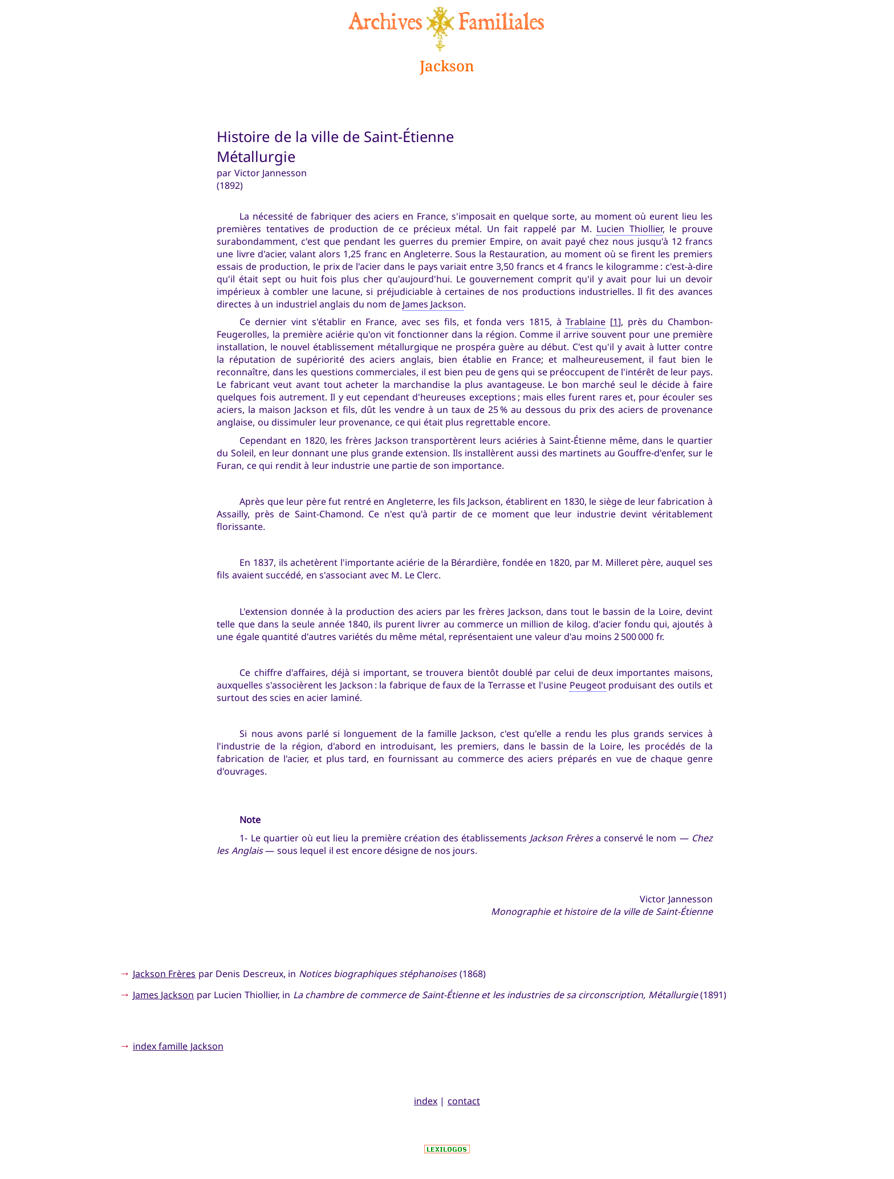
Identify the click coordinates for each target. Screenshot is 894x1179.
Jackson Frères (164, 973)
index (425, 1101)
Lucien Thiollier (629, 228)
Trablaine (586, 321)
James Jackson (433, 304)
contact (464, 1101)
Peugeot (588, 685)
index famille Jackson (178, 1046)
